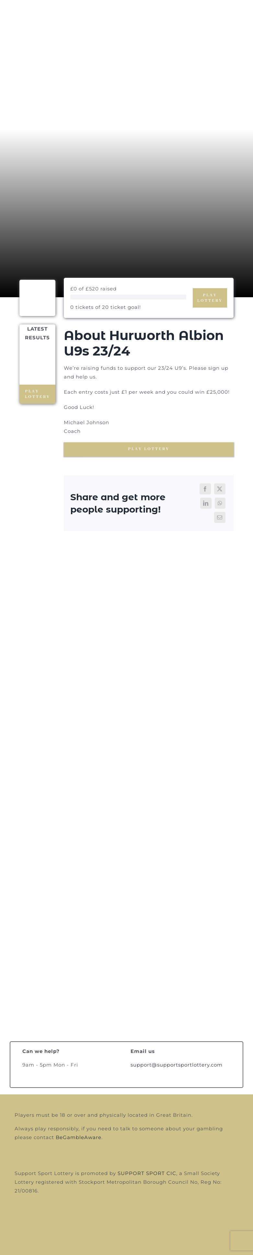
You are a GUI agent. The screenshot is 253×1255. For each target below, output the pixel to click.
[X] (220, 489)
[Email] (220, 517)
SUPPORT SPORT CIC (147, 1173)
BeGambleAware (78, 1137)
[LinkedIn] (206, 503)
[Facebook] (205, 489)
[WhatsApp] (220, 503)
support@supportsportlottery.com (177, 1065)
